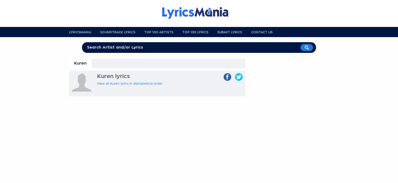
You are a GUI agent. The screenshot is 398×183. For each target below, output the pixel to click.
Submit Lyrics (229, 32)
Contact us (262, 32)
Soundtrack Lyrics (117, 32)
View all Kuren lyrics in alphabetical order (129, 83)
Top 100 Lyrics (195, 32)
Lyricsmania (80, 32)
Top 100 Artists (158, 32)
